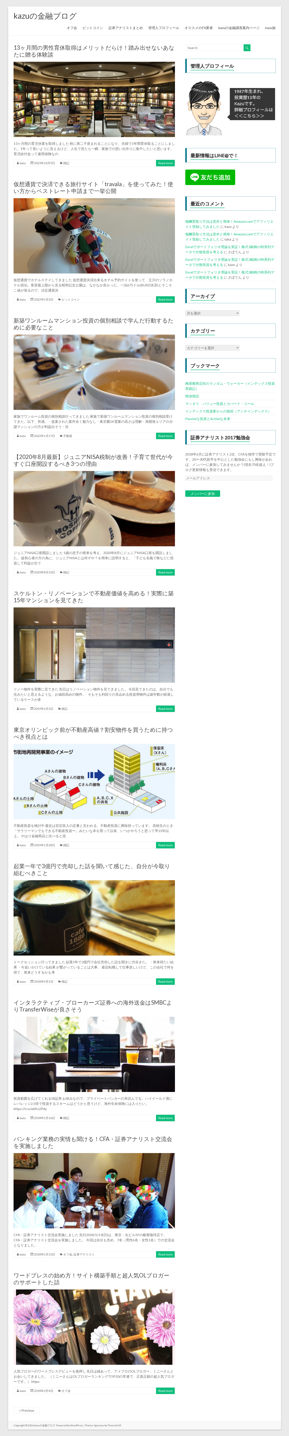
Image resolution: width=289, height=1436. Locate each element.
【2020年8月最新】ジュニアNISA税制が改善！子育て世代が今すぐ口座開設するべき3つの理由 (93, 460)
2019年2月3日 (43, 708)
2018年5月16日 (44, 1118)
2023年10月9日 (44, 163)
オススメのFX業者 (199, 28)
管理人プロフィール (163, 28)
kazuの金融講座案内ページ (239, 28)
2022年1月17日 (44, 436)
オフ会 (72, 28)
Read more (165, 163)
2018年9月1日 (43, 981)
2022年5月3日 (43, 299)
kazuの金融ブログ (45, 15)
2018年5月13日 (44, 1254)
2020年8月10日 (44, 572)
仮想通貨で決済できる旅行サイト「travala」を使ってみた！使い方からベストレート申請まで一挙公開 (93, 187)
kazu (23, 163)
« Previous (26, 1410)
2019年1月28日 (44, 845)
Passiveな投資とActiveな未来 (207, 419)
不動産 (67, 436)
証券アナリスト (84, 1254)
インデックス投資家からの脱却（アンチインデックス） (228, 411)
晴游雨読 (192, 396)
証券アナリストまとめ (125, 28)
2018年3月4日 (43, 1391)
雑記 (66, 163)
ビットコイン (92, 28)
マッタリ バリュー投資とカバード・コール (219, 403)
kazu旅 (270, 28)
